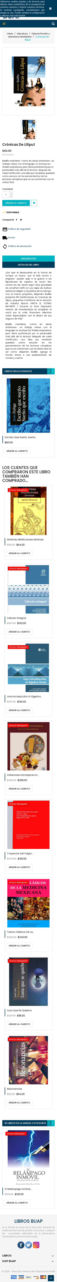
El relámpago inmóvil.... (18, 1189)
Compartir (16, 222)
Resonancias (14, 1089)
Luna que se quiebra (19, 1010)
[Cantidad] (6, 195)
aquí (28, 15)
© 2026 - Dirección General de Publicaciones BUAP (28, 1271)
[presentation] (49, 371)
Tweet (21, 222)
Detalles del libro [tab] (28, 264)
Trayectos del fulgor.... (20, 853)
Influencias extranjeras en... (23, 775)
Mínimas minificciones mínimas (25, 539)
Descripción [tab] (28, 258)
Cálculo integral (16, 618)
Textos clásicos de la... (20, 932)
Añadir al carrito (16, 203)
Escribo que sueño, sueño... (21, 437)
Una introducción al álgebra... (24, 696)
